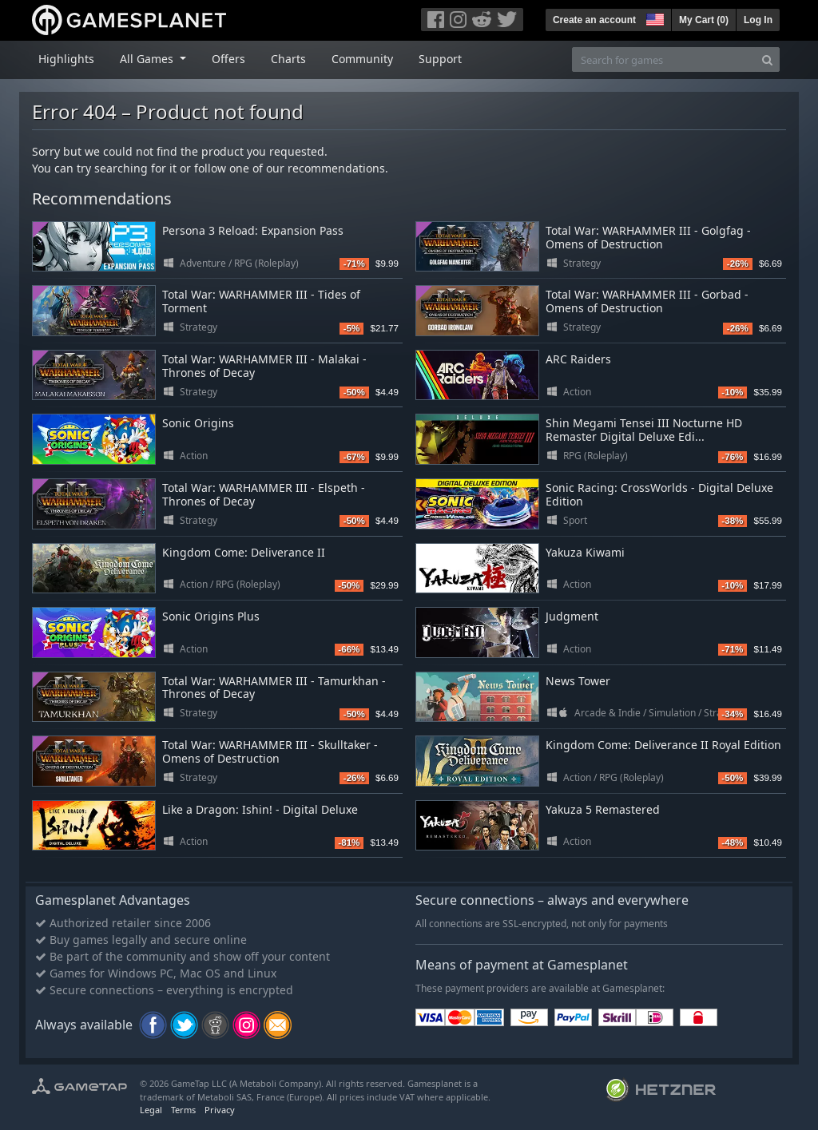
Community (362, 58)
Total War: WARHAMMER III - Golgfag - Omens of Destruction (648, 237)
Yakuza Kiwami (585, 552)
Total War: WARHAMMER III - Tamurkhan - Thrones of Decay (274, 687)
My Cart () (704, 20)
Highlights (66, 58)
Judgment (572, 616)
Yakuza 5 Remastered (603, 809)
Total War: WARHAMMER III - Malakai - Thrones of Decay (264, 365)
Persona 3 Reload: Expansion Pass (252, 230)
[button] (653, 18)
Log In (758, 20)
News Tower (578, 680)
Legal (151, 1110)
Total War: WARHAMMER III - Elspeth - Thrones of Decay (263, 494)
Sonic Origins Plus (211, 616)
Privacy (219, 1110)
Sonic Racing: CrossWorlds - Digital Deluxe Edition (659, 494)
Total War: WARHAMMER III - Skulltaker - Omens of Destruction (270, 751)
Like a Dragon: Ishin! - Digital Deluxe (260, 809)
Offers (228, 58)
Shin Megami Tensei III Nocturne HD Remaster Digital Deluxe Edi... (644, 429)
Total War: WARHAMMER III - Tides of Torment (261, 301)
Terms (183, 1110)
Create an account (594, 20)
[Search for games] (664, 59)
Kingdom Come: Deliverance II (243, 552)
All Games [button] (148, 58)
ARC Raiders (578, 359)
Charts (288, 58)
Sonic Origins (198, 422)
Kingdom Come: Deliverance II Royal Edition (663, 744)
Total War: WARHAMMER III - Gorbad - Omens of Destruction (647, 301)
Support (440, 58)
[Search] (767, 59)
